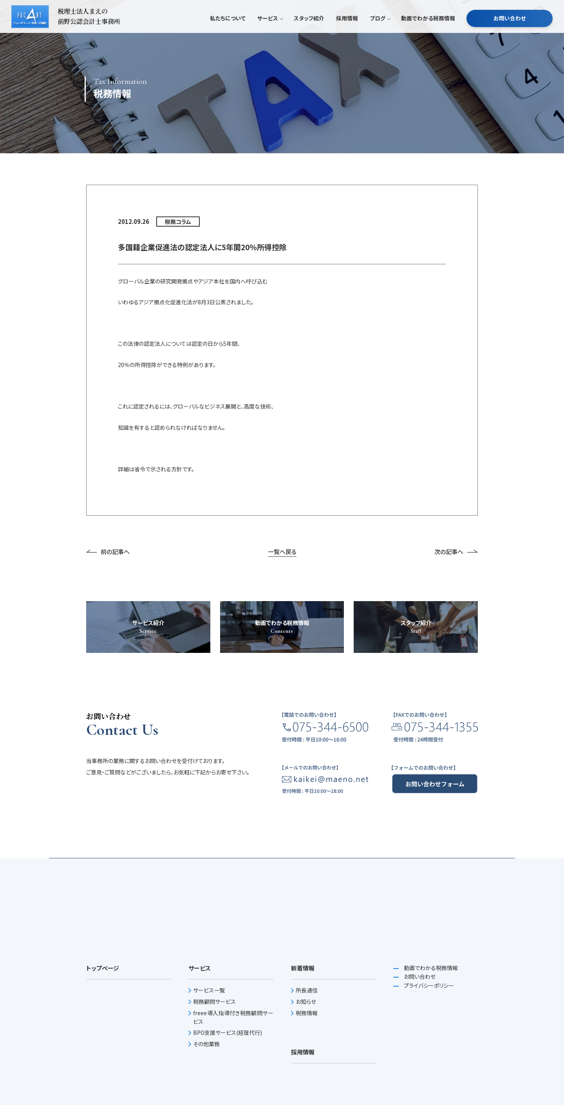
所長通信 (307, 990)
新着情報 (303, 968)
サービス (269, 33)
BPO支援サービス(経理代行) (227, 1032)
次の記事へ (456, 551)
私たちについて (228, 33)
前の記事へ (108, 551)
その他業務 (206, 1044)
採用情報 (347, 33)
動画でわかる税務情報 (428, 33)
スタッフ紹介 (309, 33)
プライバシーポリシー (428, 985)
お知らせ (306, 1001)
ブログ (379, 33)
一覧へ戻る (282, 551)
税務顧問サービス (214, 1001)
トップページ (102, 968)
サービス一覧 (209, 990)
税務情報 (307, 1013)
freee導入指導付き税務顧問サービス (233, 1017)
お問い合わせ (510, 33)
